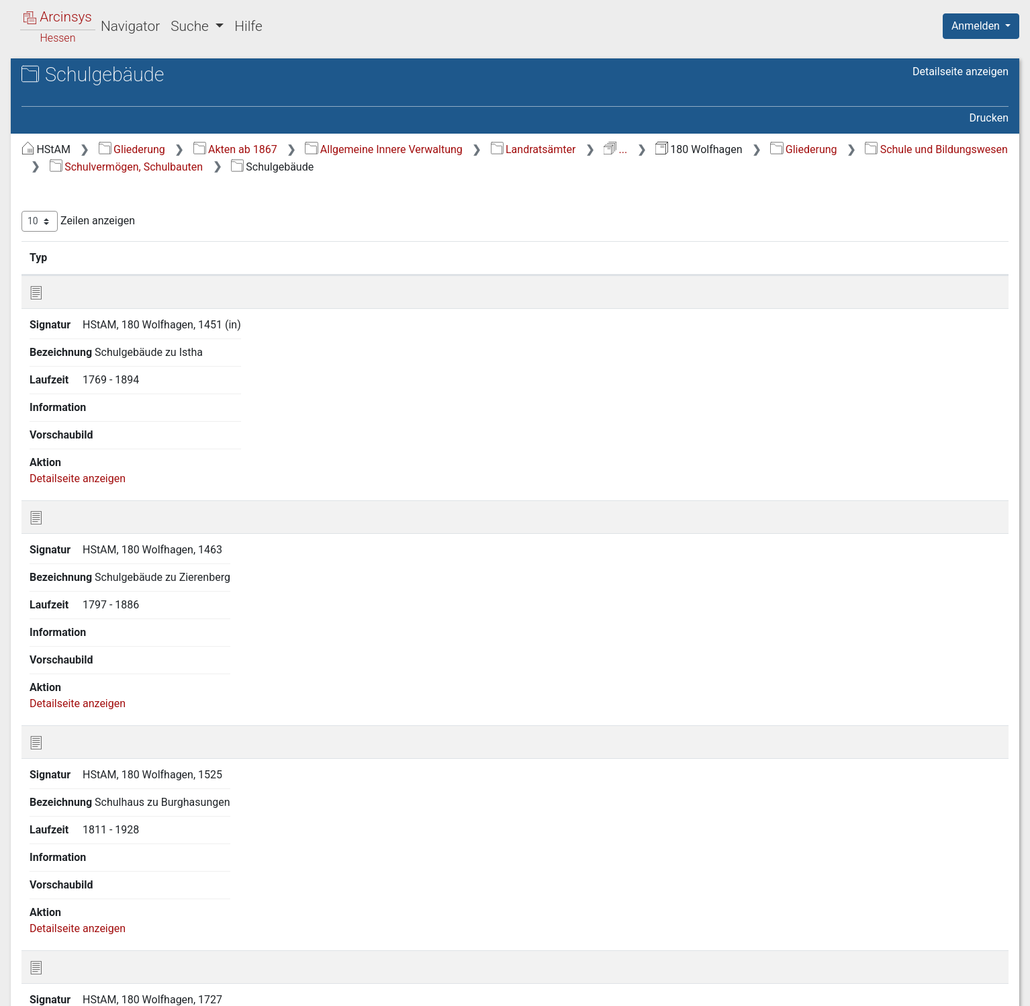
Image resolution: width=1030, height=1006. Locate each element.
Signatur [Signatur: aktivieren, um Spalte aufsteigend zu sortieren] (326, 257)
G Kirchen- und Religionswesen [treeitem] (120, 352)
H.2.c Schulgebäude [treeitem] (118, 499)
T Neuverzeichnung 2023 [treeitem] (105, 927)
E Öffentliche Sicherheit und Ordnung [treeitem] (112, 293)
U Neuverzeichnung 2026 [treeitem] (106, 943)
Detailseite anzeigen (960, 71)
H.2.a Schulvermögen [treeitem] (121, 449)
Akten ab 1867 (461, 149)
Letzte (985, 783)
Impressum (985, 988)
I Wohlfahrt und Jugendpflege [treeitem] (117, 712)
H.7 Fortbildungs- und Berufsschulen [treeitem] (110, 638)
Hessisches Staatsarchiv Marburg (126, 90)
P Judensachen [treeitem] (83, 828)
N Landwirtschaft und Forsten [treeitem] (117, 795)
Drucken (989, 117)
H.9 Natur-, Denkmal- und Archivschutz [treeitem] (118, 687)
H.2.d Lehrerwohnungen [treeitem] (127, 515)
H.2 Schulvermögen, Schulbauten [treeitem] (106, 424)
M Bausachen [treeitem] (79, 778)
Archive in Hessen (75, 76)
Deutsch (81, 978)
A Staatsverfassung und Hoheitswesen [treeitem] (103, 179)
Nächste (933, 783)
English (30, 978)
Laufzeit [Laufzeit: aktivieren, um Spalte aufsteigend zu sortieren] (699, 257)
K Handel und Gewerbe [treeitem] (101, 745)
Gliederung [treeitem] (58, 156)
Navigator (130, 26)
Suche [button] (191, 26)
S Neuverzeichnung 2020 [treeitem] (106, 910)
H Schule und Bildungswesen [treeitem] (115, 368)
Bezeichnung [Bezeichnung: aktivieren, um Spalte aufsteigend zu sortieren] (461, 257)
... (841, 149)
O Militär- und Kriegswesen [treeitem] (110, 812)
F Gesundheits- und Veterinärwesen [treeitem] (92, 326)
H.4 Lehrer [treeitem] (83, 565)
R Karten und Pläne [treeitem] (92, 894)
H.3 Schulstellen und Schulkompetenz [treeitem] (107, 539)
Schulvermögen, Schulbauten (617, 167)
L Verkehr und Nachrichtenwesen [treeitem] (125, 762)
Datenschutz (783, 988)
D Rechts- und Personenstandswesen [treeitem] (92, 261)
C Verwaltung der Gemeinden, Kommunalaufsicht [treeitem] (117, 228)
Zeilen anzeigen (304, 221)
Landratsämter (759, 149)
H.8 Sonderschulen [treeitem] (103, 663)
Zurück (792, 783)
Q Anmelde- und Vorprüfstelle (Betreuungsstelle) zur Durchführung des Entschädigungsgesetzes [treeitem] (124, 860)
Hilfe (248, 26)
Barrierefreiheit (886, 988)
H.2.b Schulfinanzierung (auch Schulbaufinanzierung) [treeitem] (130, 473)
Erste (747, 783)
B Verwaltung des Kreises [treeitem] (107, 204)
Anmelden (976, 25)
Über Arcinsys (683, 988)
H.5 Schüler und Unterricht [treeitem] (121, 582)
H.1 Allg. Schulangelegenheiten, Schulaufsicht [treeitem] (134, 392)
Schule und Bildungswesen (441, 167)
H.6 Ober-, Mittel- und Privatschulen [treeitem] (109, 605)
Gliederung (357, 149)
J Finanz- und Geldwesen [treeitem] (106, 729)
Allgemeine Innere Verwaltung (609, 149)
